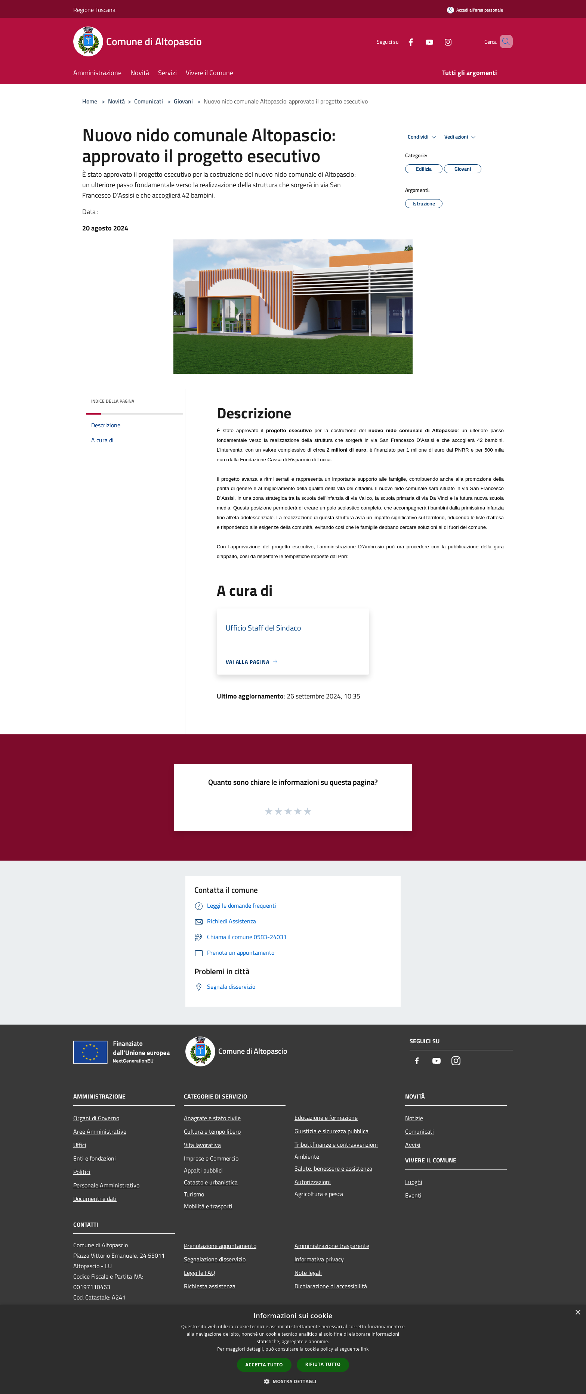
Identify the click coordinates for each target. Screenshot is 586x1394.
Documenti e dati (95, 1198)
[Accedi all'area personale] (475, 10)
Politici (81, 1171)
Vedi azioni (461, 137)
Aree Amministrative (99, 1131)
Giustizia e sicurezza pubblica (331, 1131)
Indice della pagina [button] (112, 401)
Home (89, 101)
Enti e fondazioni (94, 1158)
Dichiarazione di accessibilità (330, 1286)
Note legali (308, 1272)
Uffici (79, 1144)
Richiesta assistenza (209, 1286)
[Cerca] (504, 41)
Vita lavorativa (202, 1144)
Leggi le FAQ (199, 1272)
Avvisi (412, 1144)
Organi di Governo (96, 1117)
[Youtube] (418, 41)
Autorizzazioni (312, 1181)
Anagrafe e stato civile (212, 1117)
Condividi (423, 137)
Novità (116, 101)
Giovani (183, 101)
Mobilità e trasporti (208, 1206)
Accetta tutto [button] (264, 1365)
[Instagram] (437, 41)
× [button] (577, 1313)
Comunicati (148, 101)
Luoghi (413, 1181)
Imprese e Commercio (211, 1158)
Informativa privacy (319, 1259)
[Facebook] (399, 41)
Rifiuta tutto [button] (323, 1364)
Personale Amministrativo (106, 1185)
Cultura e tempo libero (212, 1131)
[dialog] (293, 1349)
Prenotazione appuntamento (220, 1245)
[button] (293, 1381)
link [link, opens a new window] (365, 1349)
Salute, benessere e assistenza (333, 1168)
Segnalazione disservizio (215, 1259)
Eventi (413, 1195)
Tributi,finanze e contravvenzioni (336, 1144)
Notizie (414, 1117)
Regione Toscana (94, 9)
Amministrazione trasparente (331, 1245)
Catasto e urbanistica (211, 1182)
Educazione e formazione (326, 1117)
